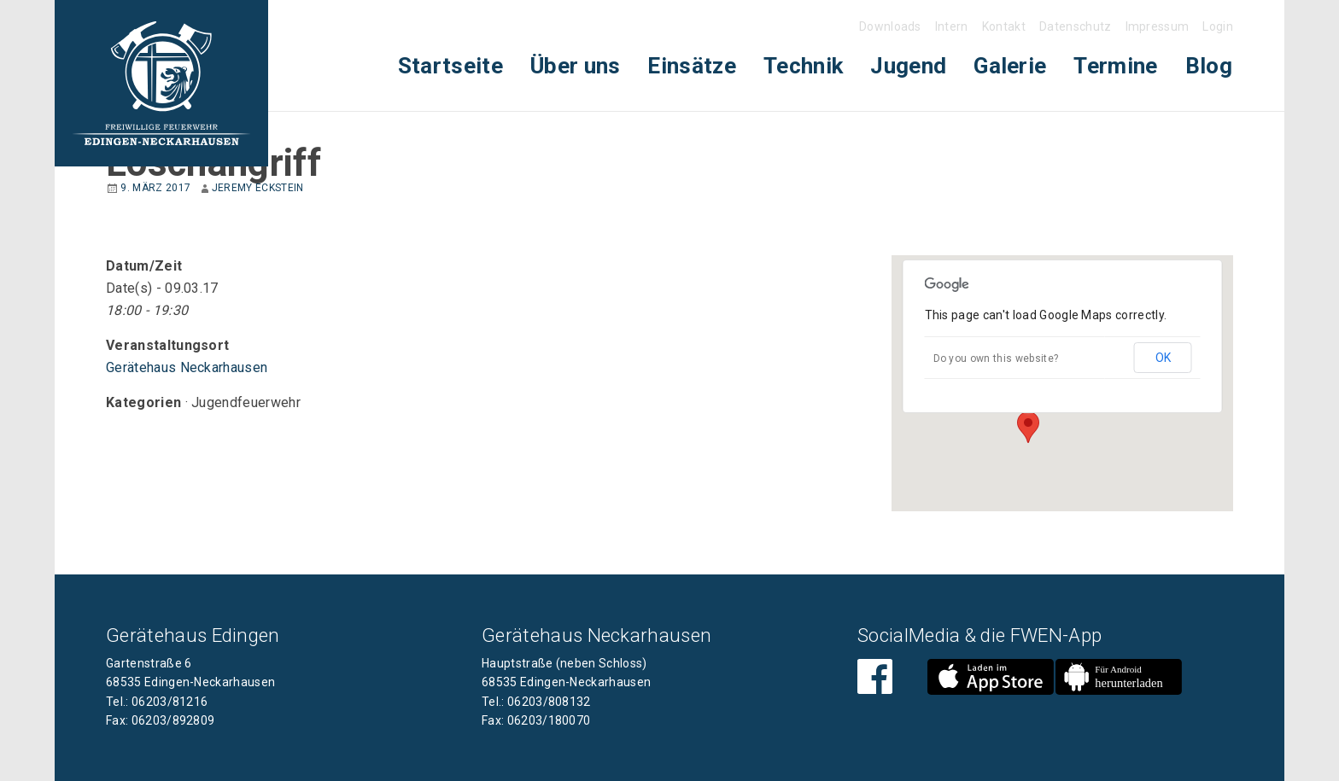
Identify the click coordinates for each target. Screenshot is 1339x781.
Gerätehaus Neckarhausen (186, 367)
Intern (951, 26)
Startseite (450, 66)
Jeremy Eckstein (258, 188)
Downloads (890, 26)
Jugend (908, 66)
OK (1163, 357)
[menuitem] (450, 66)
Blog (1208, 66)
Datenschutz (1075, 26)
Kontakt (1004, 26)
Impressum (1158, 26)
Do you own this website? (996, 358)
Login (1217, 26)
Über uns (575, 66)
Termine (1115, 66)
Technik (803, 66)
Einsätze (691, 66)
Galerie (1010, 66)
